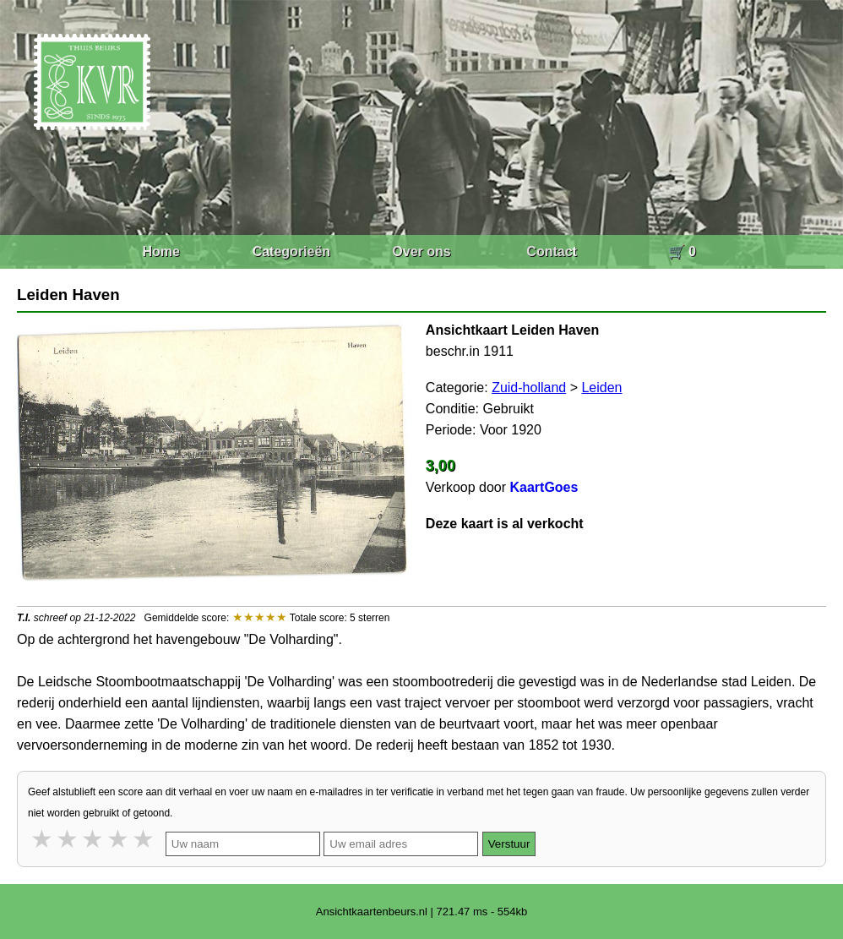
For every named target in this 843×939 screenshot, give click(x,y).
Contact (551, 251)
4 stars (119, 839)
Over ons (421, 251)
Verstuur (509, 844)
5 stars (144, 839)
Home (160, 251)
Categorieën (291, 251)
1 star (43, 839)
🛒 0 (682, 251)
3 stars (93, 839)
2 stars (68, 839)
